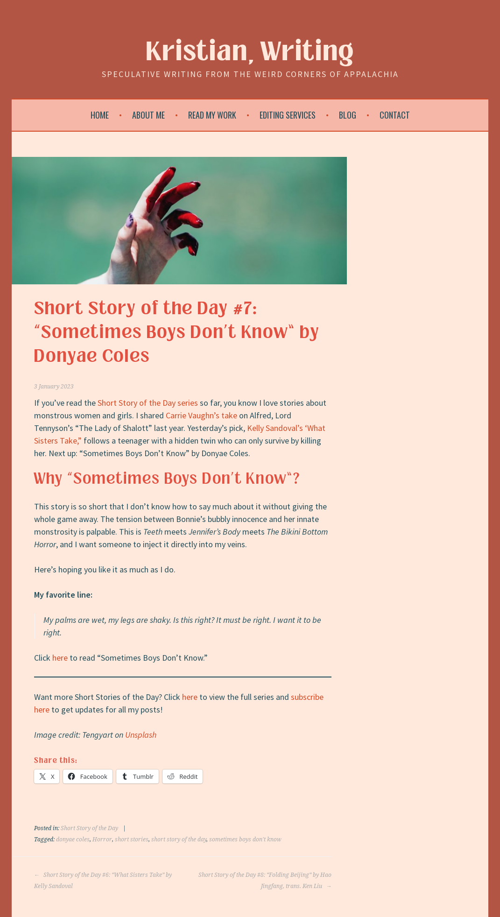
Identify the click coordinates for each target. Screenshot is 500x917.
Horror (102, 839)
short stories (131, 839)
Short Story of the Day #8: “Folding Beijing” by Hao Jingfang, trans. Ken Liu (264, 880)
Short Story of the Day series (148, 402)
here (60, 657)
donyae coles (73, 839)
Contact (395, 115)
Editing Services (288, 115)
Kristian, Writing (250, 52)
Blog (347, 115)
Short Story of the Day (89, 828)
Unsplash (140, 734)
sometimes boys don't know (245, 839)
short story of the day (178, 839)
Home (100, 115)
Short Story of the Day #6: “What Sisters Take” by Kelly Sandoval (103, 880)
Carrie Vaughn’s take (201, 415)
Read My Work (212, 115)
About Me (148, 115)
